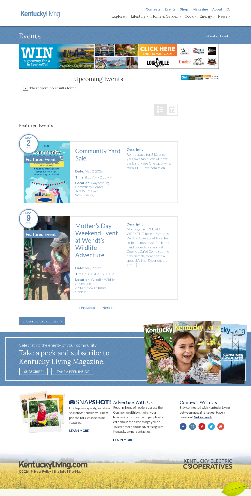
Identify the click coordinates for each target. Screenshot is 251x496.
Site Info (60, 473)
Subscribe (33, 372)
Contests (155, 9)
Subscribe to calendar (40, 322)
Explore (120, 16)
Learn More (79, 432)
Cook (191, 16)
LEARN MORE (123, 441)
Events (172, 9)
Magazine (202, 9)
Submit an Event (216, 37)
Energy (208, 16)
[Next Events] (107, 308)
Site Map (75, 473)
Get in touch (204, 418)
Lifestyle (140, 16)
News (225, 16)
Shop (186, 9)
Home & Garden (167, 16)
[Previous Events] (86, 308)
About (220, 9)
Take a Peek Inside (73, 372)
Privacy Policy (41, 473)
